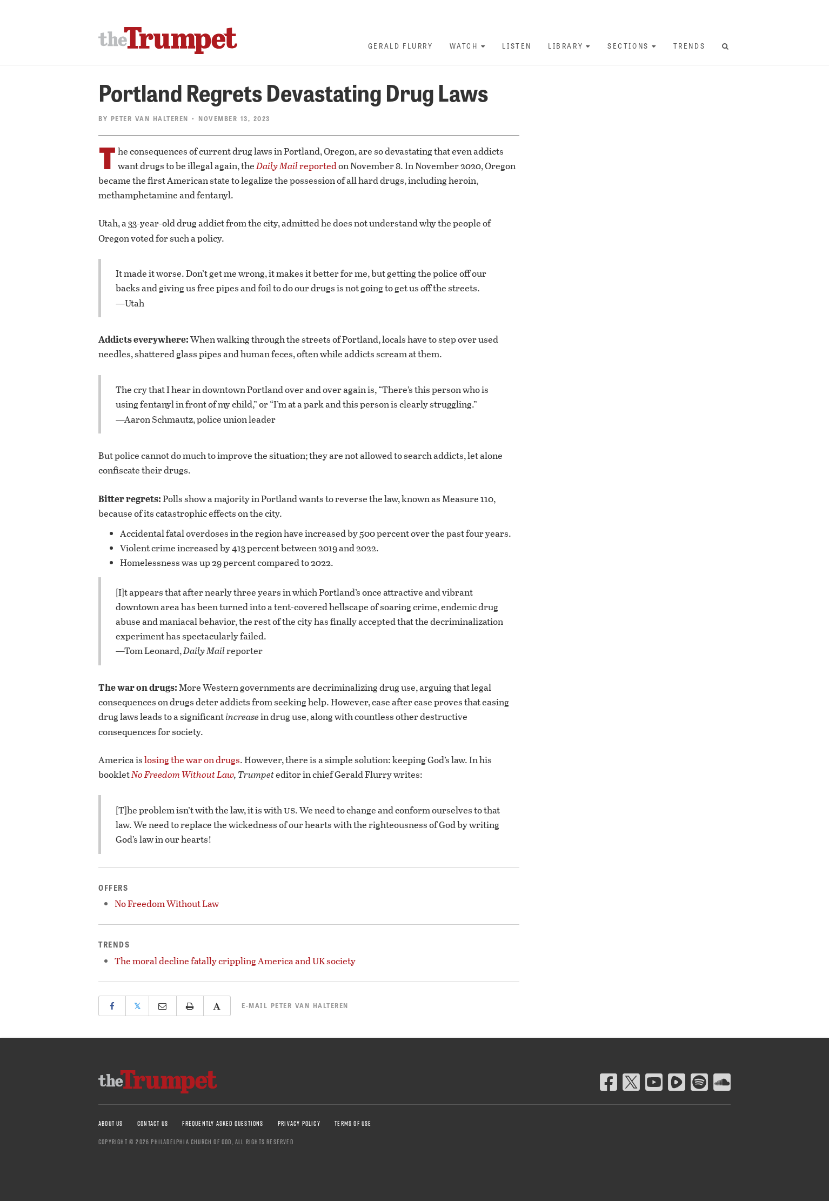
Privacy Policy (299, 1123)
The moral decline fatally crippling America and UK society (235, 961)
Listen (517, 46)
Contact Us (152, 1123)
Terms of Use (353, 1123)
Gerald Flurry (400, 46)
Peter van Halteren (150, 118)
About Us (110, 1123)
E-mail (295, 1005)
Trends (689, 46)
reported (296, 165)
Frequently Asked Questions (222, 1123)
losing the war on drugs (192, 759)
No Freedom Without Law (182, 774)
